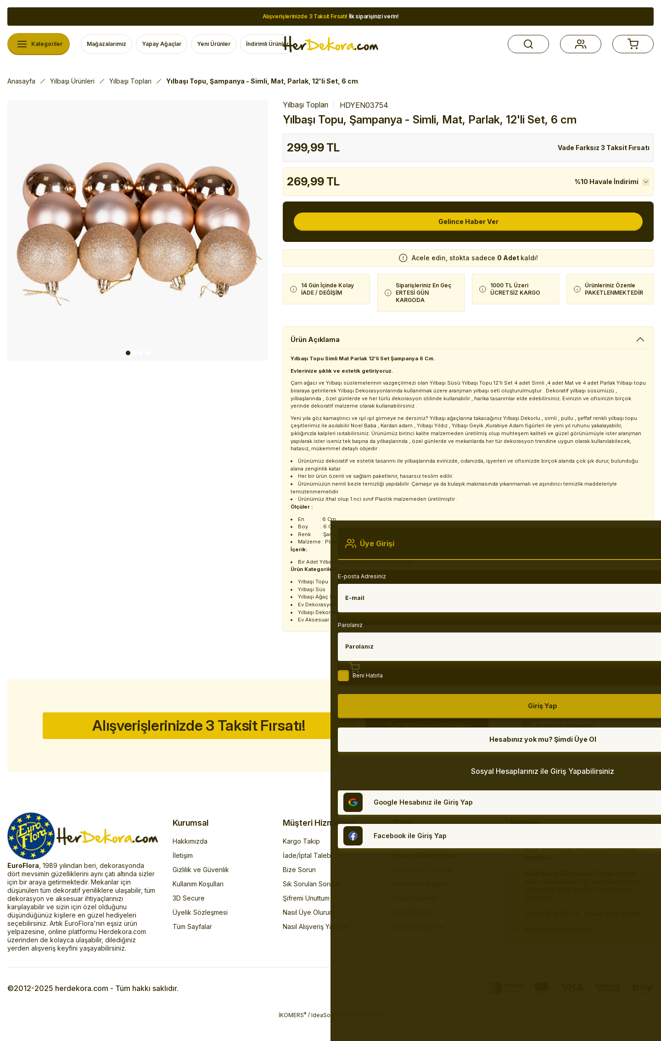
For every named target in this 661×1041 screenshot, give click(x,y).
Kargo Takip (301, 860)
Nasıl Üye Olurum (308, 931)
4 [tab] (147, 353)
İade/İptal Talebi (307, 875)
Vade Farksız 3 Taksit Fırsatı (604, 147)
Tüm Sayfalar (192, 946)
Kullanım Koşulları (198, 903)
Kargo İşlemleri (415, 917)
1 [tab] (128, 353)
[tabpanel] (137, 230)
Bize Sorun (299, 889)
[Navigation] (38, 44)
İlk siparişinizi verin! (331, 16)
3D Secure (189, 917)
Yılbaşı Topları (305, 104)
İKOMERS (292, 1034)
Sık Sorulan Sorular (311, 903)
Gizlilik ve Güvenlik (201, 889)
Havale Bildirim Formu (425, 875)
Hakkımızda (190, 860)
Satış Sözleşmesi (418, 946)
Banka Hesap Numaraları (430, 860)
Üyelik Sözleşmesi (200, 931)
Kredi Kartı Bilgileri (420, 903)
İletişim (183, 875)
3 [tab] (141, 353)
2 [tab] (134, 353)
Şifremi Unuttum (306, 917)
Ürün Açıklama (317, 339)
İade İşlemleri (413, 931)
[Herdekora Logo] (330, 44)
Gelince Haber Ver (468, 221)
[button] (528, 44)
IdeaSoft (324, 1034)
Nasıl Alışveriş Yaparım (316, 946)
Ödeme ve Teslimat (422, 889)
